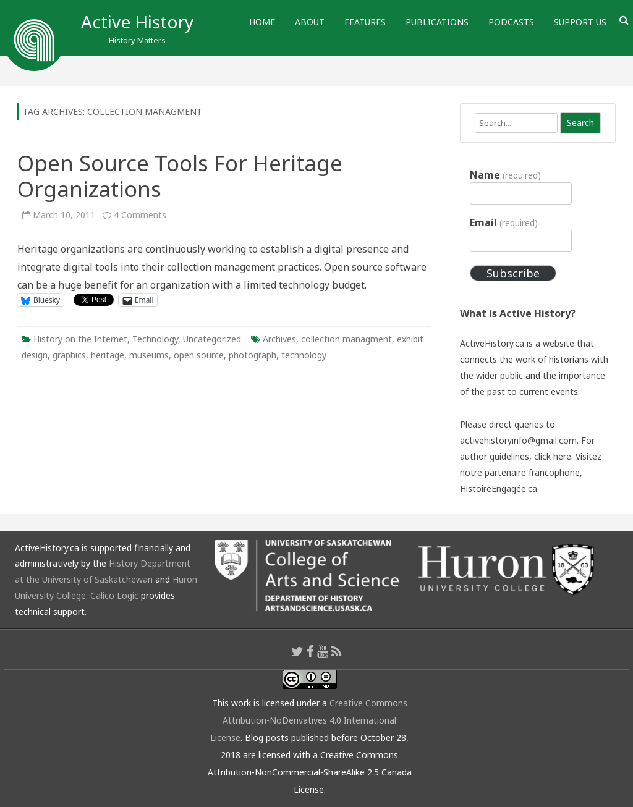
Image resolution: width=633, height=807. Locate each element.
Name (505, 175)
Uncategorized (212, 339)
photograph (252, 355)
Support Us (580, 22)
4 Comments (140, 215)
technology (303, 355)
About (310, 22)
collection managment (346, 339)
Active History (137, 22)
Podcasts (511, 22)
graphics (69, 355)
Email (503, 222)
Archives (279, 339)
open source (199, 355)
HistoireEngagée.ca (498, 488)
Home (262, 22)
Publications (437, 22)
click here (552, 456)
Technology (155, 339)
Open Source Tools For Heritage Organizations (179, 175)
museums (149, 355)
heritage (107, 355)
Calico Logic (114, 595)
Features (365, 22)
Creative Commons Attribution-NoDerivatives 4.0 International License (308, 720)
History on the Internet (80, 339)
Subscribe (513, 273)
